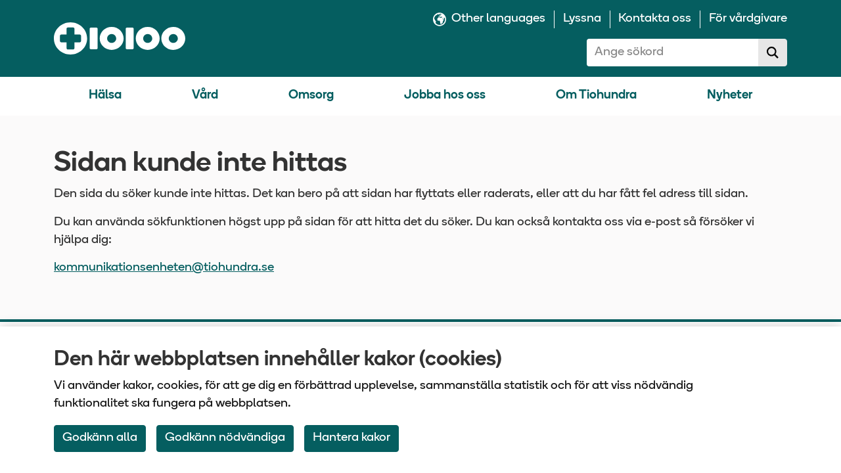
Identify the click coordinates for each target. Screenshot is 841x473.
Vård (205, 95)
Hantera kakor (351, 438)
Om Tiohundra (596, 95)
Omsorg (311, 95)
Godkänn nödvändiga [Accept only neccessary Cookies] (225, 438)
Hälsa (105, 95)
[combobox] (673, 52)
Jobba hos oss (445, 95)
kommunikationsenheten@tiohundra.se (164, 267)
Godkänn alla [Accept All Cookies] (99, 438)
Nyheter (729, 95)
